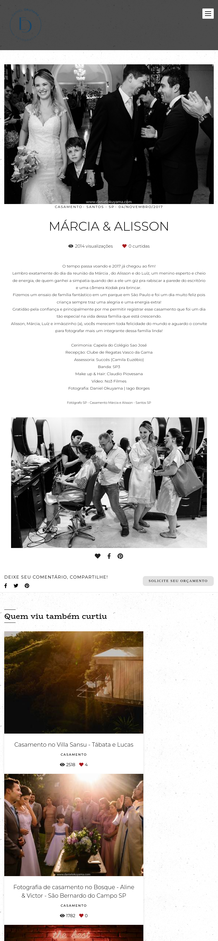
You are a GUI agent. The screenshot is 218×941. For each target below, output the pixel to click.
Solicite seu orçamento (178, 581)
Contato (58, 919)
